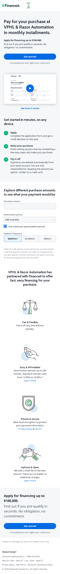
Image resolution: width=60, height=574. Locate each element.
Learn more (30, 380)
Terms (38, 428)
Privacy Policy (25, 428)
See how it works (30, 108)
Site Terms (21, 564)
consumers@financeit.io (13, 556)
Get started (30, 56)
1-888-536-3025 (33, 556)
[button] (30, 88)
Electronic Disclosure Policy (40, 564)
